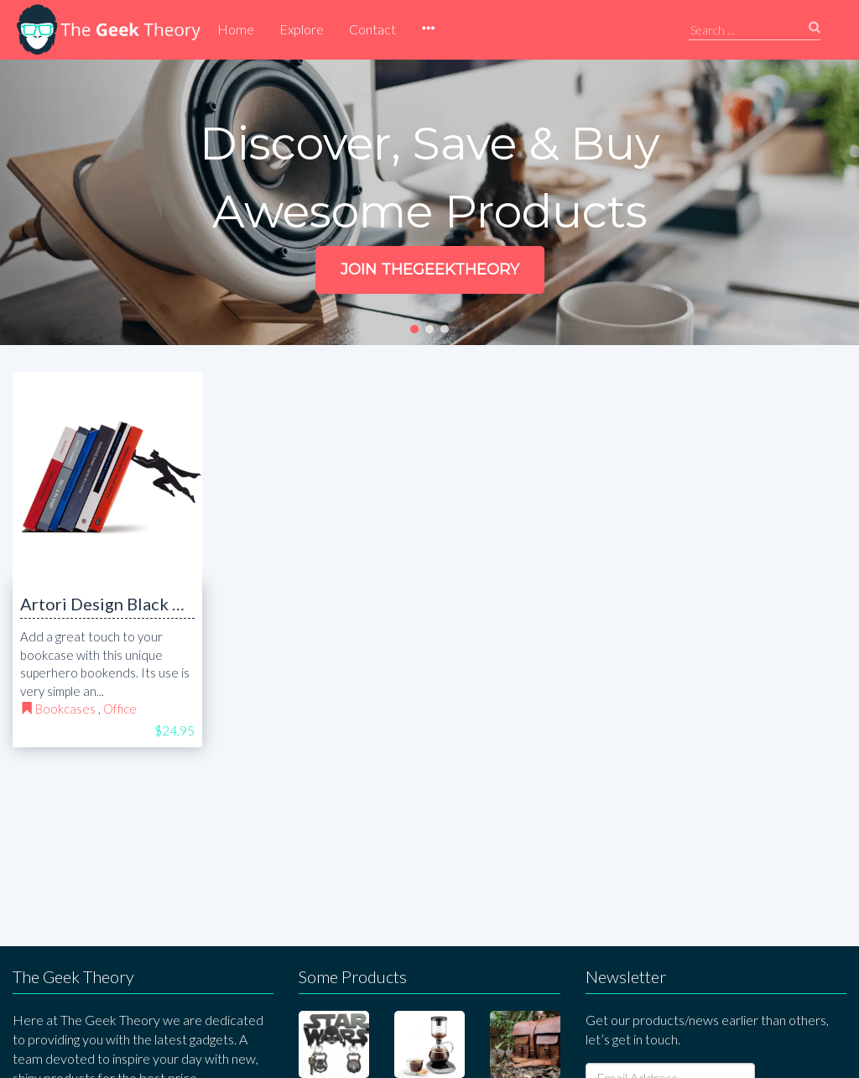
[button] (428, 29)
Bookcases (65, 708)
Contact (372, 29)
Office (120, 708)
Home (235, 29)
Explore (301, 29)
